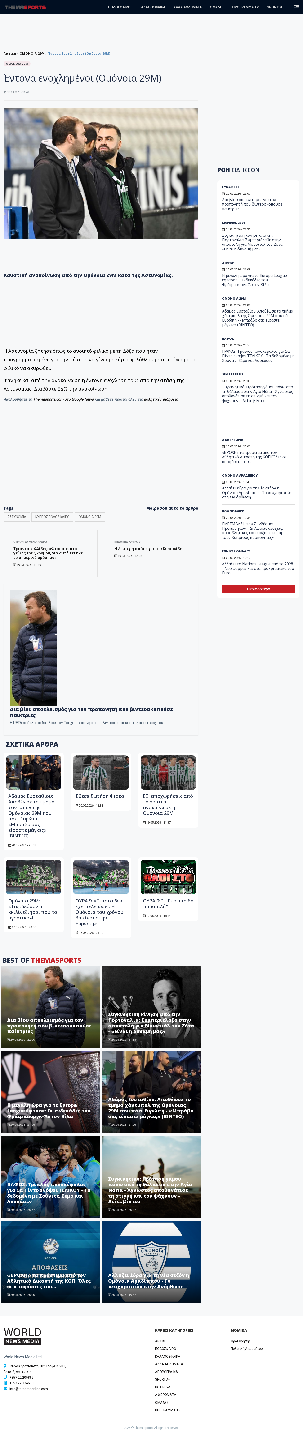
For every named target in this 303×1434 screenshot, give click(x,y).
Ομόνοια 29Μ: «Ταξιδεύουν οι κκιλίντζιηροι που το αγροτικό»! (32, 909)
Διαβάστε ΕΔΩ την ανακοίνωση (70, 388)
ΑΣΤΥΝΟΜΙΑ (16, 517)
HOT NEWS (163, 1387)
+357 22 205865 (21, 1377)
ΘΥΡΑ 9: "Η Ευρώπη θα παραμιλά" (168, 903)
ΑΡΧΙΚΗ (160, 1341)
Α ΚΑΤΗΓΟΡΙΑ (232, 440)
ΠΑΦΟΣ (228, 338)
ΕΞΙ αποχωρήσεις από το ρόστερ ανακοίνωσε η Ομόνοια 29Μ (168, 804)
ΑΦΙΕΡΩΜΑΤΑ (165, 1395)
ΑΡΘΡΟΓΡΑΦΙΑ (166, 1372)
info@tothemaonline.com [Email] (28, 1389)
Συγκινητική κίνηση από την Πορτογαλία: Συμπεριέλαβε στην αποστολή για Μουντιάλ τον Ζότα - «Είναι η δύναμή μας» (151, 1023)
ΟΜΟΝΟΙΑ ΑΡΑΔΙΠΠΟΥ (240, 475)
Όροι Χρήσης (241, 1341)
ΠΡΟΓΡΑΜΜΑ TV (245, 7)
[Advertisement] (101, 463)
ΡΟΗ (238, 170)
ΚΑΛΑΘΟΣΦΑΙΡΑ (152, 7)
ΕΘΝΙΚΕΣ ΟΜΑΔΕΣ (236, 551)
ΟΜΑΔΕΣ (217, 7)
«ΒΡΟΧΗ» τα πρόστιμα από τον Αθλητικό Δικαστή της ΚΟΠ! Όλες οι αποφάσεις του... (49, 1281)
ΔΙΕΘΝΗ (228, 263)
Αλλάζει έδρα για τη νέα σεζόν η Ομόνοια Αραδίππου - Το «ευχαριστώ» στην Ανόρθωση (148, 1281)
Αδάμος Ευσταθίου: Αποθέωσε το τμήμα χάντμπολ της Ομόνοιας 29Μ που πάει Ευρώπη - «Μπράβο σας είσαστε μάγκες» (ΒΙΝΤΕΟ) (31, 816)
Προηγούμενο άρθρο (30, 542)
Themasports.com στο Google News (63, 399)
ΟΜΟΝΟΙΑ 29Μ (32, 53)
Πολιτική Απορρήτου (247, 1349)
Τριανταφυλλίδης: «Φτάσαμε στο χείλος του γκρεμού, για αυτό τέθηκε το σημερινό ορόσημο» (48, 553)
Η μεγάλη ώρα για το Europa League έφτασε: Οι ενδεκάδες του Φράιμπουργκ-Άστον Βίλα (49, 1111)
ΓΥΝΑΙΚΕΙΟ (230, 187)
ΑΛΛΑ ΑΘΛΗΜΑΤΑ (188, 7)
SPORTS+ (275, 7)
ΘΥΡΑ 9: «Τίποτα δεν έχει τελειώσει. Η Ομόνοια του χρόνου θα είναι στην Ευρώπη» (99, 912)
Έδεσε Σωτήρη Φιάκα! (100, 796)
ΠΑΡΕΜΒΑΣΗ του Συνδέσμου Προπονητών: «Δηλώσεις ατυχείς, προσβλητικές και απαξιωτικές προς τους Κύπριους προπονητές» (255, 530)
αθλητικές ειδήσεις (161, 399)
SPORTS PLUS (232, 374)
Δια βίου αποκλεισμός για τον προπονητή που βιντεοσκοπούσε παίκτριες (49, 1026)
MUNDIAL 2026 (233, 222)
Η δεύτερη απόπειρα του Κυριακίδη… (150, 548)
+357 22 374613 (21, 1383)
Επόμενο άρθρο (127, 542)
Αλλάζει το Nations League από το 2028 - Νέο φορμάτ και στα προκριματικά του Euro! (258, 568)
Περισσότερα (258, 589)
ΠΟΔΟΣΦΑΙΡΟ (119, 7)
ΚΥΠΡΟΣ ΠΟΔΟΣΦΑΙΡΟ (52, 517)
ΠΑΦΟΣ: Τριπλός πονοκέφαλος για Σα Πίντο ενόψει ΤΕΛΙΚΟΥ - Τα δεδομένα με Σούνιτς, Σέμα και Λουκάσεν (49, 1193)
